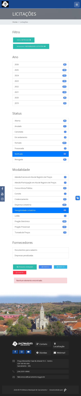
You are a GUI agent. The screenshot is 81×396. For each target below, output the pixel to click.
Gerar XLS (45, 267)
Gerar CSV (60, 267)
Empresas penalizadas (24, 255)
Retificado (24, 40)
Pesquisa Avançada (25, 267)
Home (14, 22)
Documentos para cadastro (26, 250)
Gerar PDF (19, 272)
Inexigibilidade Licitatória (31, 46)
